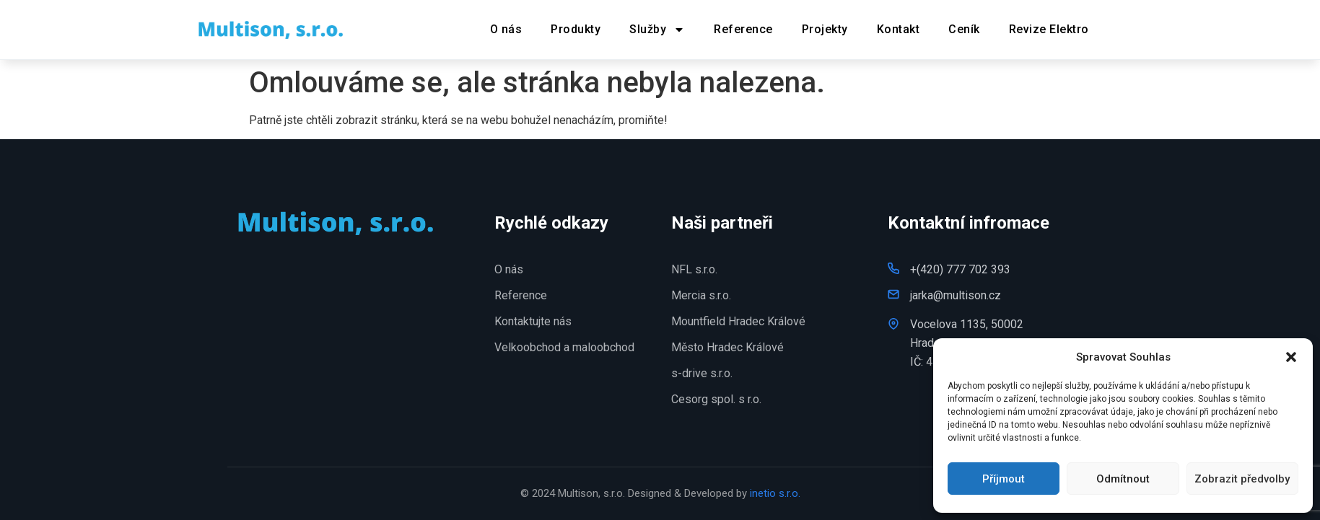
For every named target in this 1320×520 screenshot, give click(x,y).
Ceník (964, 29)
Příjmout (1003, 478)
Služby (657, 30)
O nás (506, 29)
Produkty (575, 29)
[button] (1291, 357)
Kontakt (898, 29)
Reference (743, 29)
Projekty (825, 29)
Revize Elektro (1049, 29)
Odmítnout (1123, 478)
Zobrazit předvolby (1242, 478)
